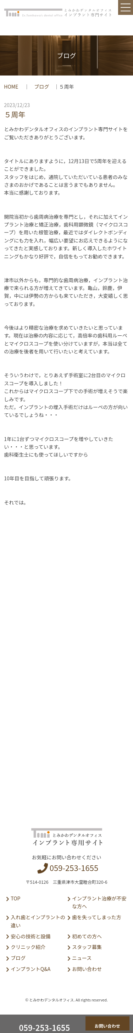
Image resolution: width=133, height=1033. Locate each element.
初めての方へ (87, 936)
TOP (15, 898)
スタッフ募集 (87, 946)
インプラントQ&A (30, 968)
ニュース (82, 957)
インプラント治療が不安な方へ (99, 902)
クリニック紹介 (28, 946)
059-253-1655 (74, 867)
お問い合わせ (87, 968)
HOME (11, 86)
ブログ (41, 86)
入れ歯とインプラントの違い (38, 921)
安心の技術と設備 (30, 936)
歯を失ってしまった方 (96, 917)
